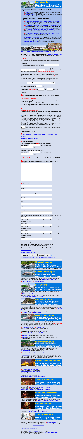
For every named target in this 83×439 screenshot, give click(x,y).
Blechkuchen (34, 138)
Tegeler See (28, 12)
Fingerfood (24, 138)
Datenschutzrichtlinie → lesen (28, 256)
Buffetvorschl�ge (36, 134)
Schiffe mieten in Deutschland (49, 283)
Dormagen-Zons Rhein (28, 336)
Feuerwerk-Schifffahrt (52, 404)
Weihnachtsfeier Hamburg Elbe (30, 373)
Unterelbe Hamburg (39, 285)
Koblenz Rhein (40, 331)
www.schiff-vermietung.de (34, 435)
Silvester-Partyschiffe (44, 391)
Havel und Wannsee (26, 300)
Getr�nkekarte (27, 134)
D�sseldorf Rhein (40, 336)
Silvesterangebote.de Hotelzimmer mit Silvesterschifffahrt (35, 393)
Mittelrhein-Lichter (42, 415)
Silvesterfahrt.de (34, 391)
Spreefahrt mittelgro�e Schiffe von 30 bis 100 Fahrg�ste (40, 29)
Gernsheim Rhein (37, 316)
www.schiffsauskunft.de (31, 432)
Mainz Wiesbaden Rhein (28, 331)
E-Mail (22, 432)
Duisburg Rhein (26, 339)
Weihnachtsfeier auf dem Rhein (29, 380)
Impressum (47, 436)
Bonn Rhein (25, 333)
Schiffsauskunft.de (51, 426)
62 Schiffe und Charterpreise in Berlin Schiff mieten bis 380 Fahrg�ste (42, 21)
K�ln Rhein (33, 333)
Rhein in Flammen (32, 415)
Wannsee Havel (29, 14)
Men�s (43, 134)
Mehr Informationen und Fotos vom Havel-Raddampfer (38, 261)
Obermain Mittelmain (39, 356)
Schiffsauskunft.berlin (37, 300)
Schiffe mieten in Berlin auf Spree (30, 297)
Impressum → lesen (26, 254)
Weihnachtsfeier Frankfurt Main (29, 377)
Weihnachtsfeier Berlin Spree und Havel (31, 375)
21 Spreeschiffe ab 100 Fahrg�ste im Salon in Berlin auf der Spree (42, 33)
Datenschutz (54, 436)
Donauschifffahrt (26, 359)
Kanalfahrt (24, 341)
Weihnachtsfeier (41, 380)
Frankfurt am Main (27, 356)
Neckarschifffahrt (25, 354)
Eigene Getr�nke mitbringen (31, 41)
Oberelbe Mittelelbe (27, 285)
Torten (29, 138)
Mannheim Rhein (27, 316)
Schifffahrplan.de (42, 404)
